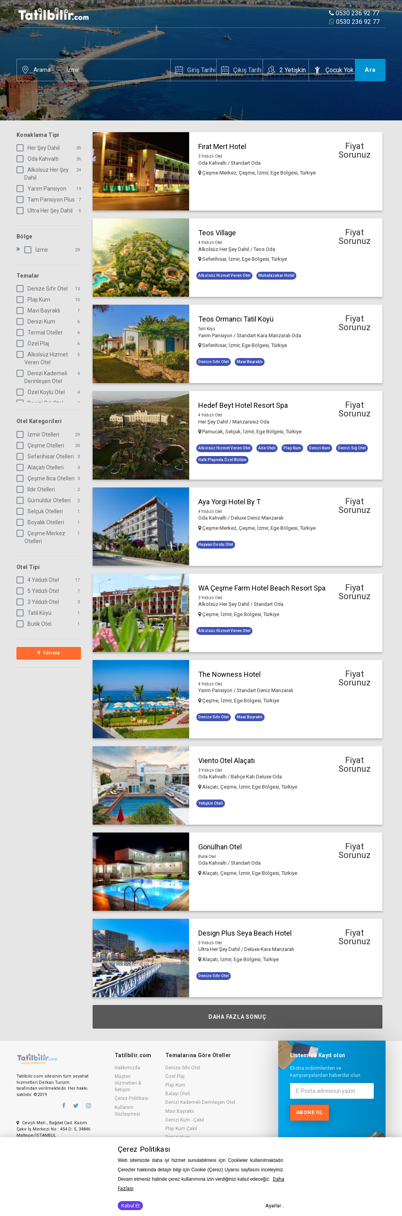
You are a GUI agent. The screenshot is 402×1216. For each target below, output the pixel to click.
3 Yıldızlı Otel (39, 602)
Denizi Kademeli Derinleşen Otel (43, 377)
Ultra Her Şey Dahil (46, 210)
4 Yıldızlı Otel (39, 580)
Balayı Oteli (177, 1093)
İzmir (72, 69)
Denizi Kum (37, 321)
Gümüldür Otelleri (45, 500)
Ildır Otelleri (37, 489)
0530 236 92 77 (354, 13)
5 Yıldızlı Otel (39, 591)
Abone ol (309, 1112)
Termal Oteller (41, 332)
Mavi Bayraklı (40, 310)
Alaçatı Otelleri (42, 467)
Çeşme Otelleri (42, 445)
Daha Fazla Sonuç (237, 1017)
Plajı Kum (35, 299)
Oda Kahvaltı (39, 159)
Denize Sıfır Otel (44, 288)
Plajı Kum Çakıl (181, 1128)
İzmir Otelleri (39, 434)
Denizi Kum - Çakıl (184, 1120)
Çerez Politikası (131, 1098)
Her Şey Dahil (40, 148)
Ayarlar (273, 1206)
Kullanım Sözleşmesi (127, 1111)
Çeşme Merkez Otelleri (42, 537)
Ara (370, 69)
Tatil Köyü (35, 613)
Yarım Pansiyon (43, 188)
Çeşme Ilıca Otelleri (47, 478)
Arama (42, 69)
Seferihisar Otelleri (47, 456)
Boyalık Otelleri (42, 522)
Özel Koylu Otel (42, 392)
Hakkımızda (127, 1068)
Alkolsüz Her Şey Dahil (44, 174)
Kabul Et (130, 1206)
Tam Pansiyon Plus (47, 199)
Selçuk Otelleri (41, 511)
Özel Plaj (34, 343)
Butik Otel (35, 624)
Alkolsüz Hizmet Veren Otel (44, 358)
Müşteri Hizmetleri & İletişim (128, 1083)
